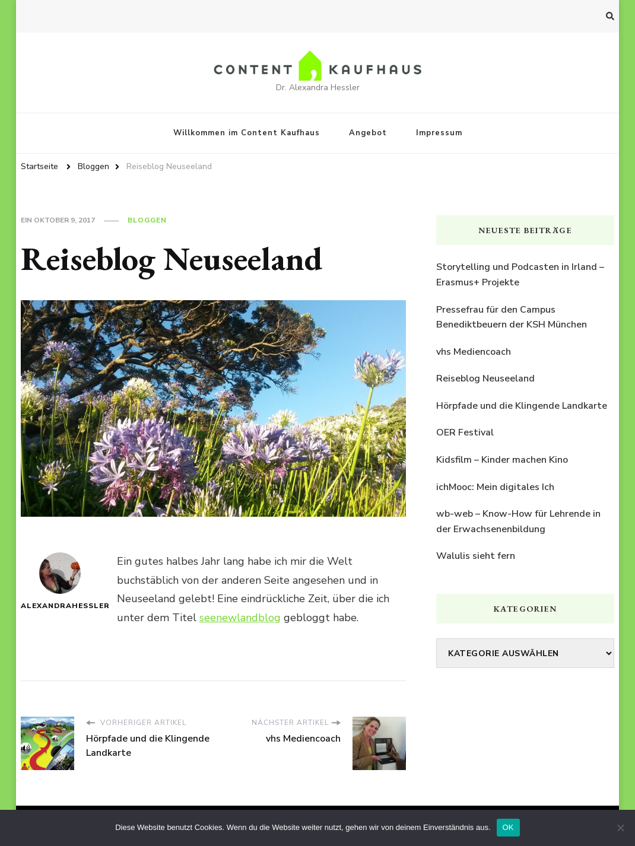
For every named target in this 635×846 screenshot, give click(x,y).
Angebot (368, 133)
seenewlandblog (240, 617)
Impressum (439, 133)
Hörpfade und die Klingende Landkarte (521, 405)
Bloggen (147, 220)
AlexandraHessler (60, 581)
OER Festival (465, 432)
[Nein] (620, 828)
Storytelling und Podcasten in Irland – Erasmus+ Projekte (520, 274)
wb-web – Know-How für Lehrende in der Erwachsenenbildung (518, 521)
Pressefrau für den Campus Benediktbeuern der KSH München (511, 317)
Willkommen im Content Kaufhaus (246, 133)
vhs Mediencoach (473, 351)
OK (508, 827)
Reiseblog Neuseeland (485, 378)
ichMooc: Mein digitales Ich (495, 487)
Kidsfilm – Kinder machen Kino (502, 459)
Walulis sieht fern (475, 555)
